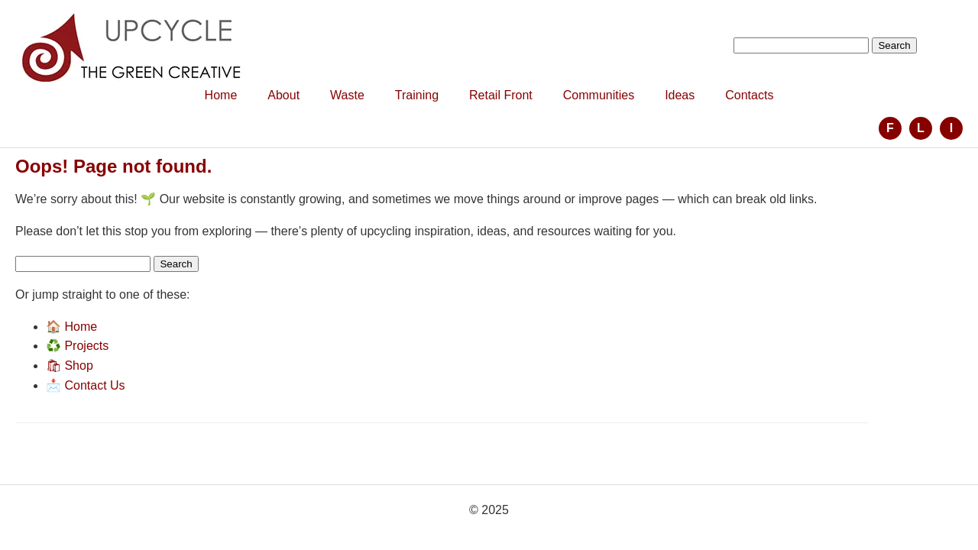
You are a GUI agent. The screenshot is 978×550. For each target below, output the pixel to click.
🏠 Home (71, 326)
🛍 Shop (69, 365)
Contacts (749, 95)
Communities (598, 95)
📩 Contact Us (85, 385)
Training (417, 95)
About (283, 95)
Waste (347, 95)
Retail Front (501, 95)
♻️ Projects (77, 345)
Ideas (680, 95)
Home (221, 95)
